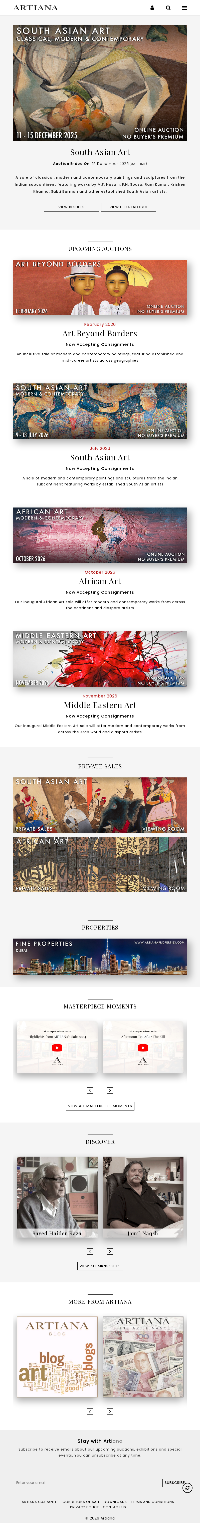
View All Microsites (100, 1266)
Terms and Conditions (152, 1502)
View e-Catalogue (128, 207)
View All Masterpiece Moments (100, 1105)
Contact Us (114, 1507)
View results (71, 207)
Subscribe (175, 1482)
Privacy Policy (84, 1507)
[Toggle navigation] (184, 8)
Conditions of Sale (81, 1502)
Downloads (115, 1502)
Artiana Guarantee (40, 1502)
